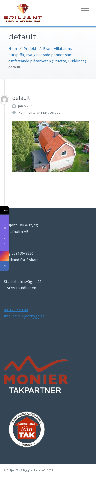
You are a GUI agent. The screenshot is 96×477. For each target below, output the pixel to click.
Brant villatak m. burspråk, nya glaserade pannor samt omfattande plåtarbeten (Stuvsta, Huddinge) (47, 54)
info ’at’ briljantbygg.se (24, 316)
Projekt (30, 48)
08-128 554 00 (16, 309)
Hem (12, 48)
